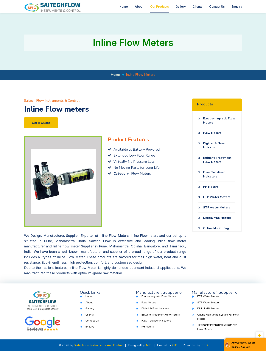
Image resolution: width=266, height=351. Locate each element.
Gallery (181, 6)
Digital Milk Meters (217, 218)
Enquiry (236, 6)
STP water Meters (216, 207)
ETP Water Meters (216, 197)
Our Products (159, 6)
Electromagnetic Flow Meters (219, 120)
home (115, 74)
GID (174, 345)
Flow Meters (212, 133)
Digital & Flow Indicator (155, 308)
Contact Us (217, 6)
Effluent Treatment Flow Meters (217, 160)
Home (123, 6)
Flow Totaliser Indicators (214, 174)
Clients (197, 6)
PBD (204, 345)
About (139, 6)
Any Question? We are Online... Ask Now (243, 344)
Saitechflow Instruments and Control (98, 345)
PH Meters (211, 187)
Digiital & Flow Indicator (214, 145)
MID (149, 345)
